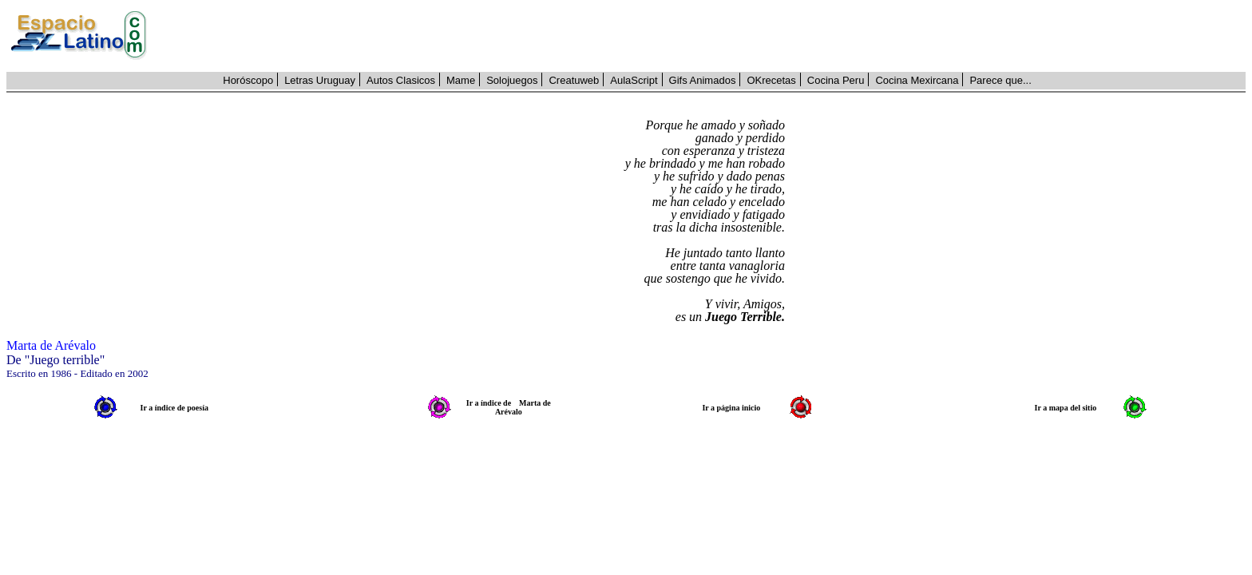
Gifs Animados (702, 80)
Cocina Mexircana (916, 80)
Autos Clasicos (400, 80)
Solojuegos (511, 80)
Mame (460, 80)
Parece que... (1000, 80)
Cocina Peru (836, 80)
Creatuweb (574, 80)
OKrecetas (771, 80)
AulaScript (633, 80)
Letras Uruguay (319, 80)
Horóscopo (248, 80)
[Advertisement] (705, 36)
